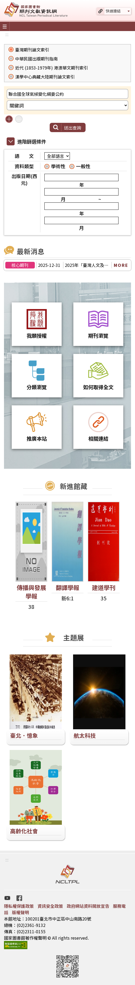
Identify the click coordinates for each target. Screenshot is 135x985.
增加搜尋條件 (9, 119)
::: (7, 34)
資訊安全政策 (50, 906)
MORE (121, 265)
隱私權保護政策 (19, 906)
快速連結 (113, 11)
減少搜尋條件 (19, 119)
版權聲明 (20, 912)
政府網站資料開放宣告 (88, 906)
